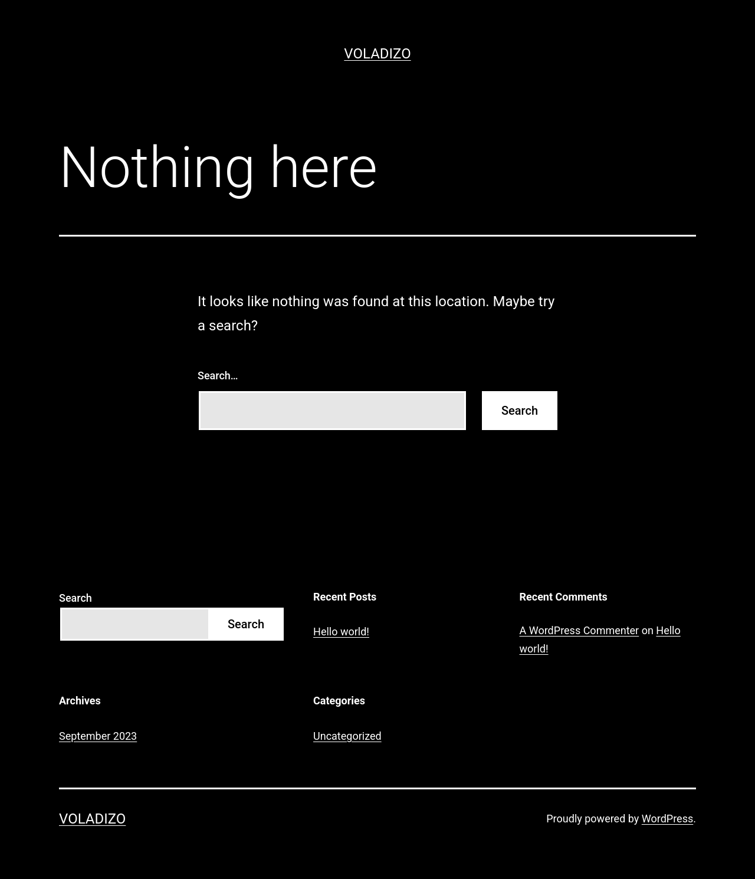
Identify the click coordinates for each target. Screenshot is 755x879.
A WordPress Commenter (579, 630)
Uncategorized (347, 736)
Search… (218, 375)
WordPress (667, 818)
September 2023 (98, 736)
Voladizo (377, 53)
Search (75, 598)
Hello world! (341, 631)
